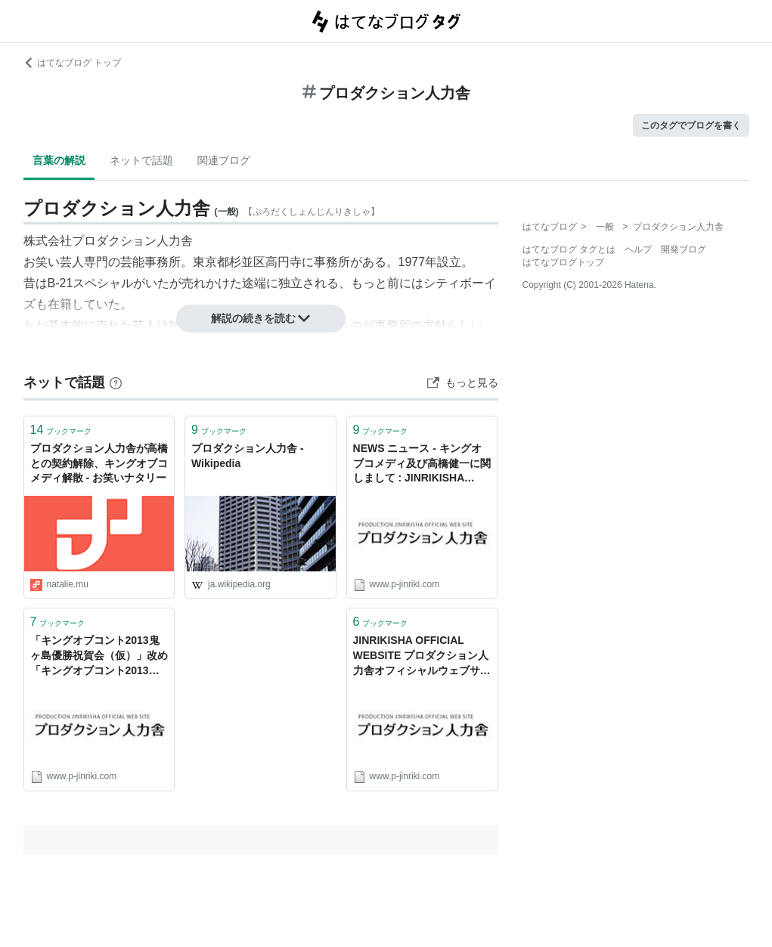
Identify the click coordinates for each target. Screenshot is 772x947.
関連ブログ (223, 160)
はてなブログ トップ (72, 62)
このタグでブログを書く (691, 125)
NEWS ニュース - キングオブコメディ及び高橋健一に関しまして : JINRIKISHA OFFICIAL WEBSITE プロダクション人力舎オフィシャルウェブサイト (422, 464)
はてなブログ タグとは (568, 249)
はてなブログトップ (563, 262)
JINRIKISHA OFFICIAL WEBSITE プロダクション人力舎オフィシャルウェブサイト (422, 656)
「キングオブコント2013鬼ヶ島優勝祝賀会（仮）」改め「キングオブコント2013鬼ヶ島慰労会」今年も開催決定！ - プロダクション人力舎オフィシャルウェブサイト (99, 656)
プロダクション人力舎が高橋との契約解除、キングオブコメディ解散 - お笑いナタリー (99, 463)
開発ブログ (683, 249)
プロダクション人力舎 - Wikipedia (247, 455)
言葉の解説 (59, 160)
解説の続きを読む (261, 318)
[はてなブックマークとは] (116, 382)
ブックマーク (61, 429)
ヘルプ (638, 249)
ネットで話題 (141, 160)
